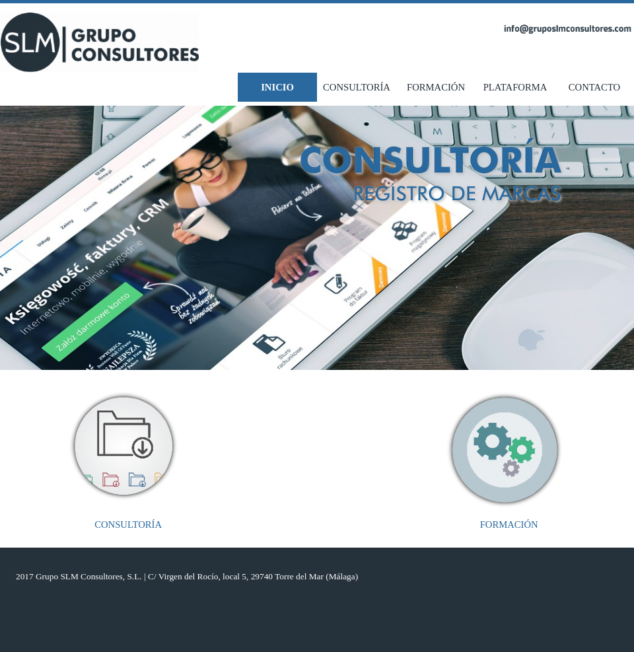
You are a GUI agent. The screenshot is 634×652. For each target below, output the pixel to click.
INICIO (277, 87)
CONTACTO (594, 87)
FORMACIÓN (436, 87)
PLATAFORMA (515, 87)
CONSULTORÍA (356, 87)
